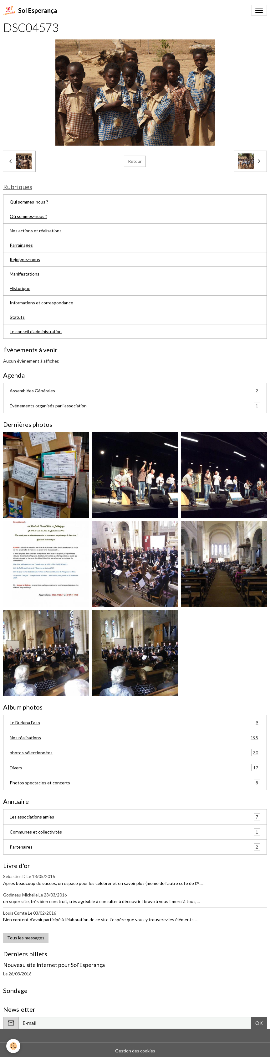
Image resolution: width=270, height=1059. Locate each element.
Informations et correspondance (41, 302)
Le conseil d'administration (36, 331)
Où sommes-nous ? (28, 216)
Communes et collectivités (135, 831)
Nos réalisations (135, 737)
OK (259, 1023)
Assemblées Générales (135, 390)
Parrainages (21, 245)
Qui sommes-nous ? (29, 201)
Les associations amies (135, 816)
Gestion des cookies (135, 1050)
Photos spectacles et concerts (135, 782)
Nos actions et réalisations (36, 230)
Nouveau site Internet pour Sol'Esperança (54, 965)
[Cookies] (13, 1046)
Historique (20, 288)
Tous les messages (25, 937)
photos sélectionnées (135, 752)
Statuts (17, 317)
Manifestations (24, 273)
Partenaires (135, 846)
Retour (135, 161)
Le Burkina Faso (135, 722)
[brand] (30, 10)
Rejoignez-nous (25, 259)
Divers (135, 767)
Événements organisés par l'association (135, 405)
